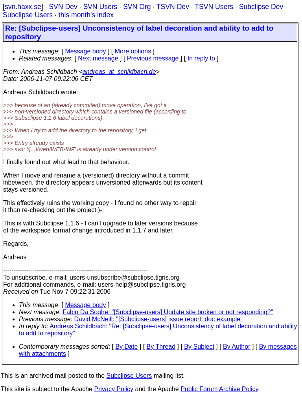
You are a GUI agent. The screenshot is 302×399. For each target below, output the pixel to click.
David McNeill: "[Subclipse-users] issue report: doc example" (158, 319)
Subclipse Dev (261, 7)
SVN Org (137, 7)
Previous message (153, 58)
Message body (85, 51)
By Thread (161, 346)
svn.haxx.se (23, 7)
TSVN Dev (173, 7)
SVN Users (100, 7)
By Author (236, 346)
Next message (98, 58)
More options (133, 51)
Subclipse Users (28, 15)
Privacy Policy (113, 389)
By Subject (199, 346)
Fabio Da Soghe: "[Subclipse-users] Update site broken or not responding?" (168, 312)
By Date (126, 346)
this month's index (86, 15)
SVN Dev (63, 7)
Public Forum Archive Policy (219, 389)
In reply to (201, 58)
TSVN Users (214, 7)
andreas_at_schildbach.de (119, 71)
